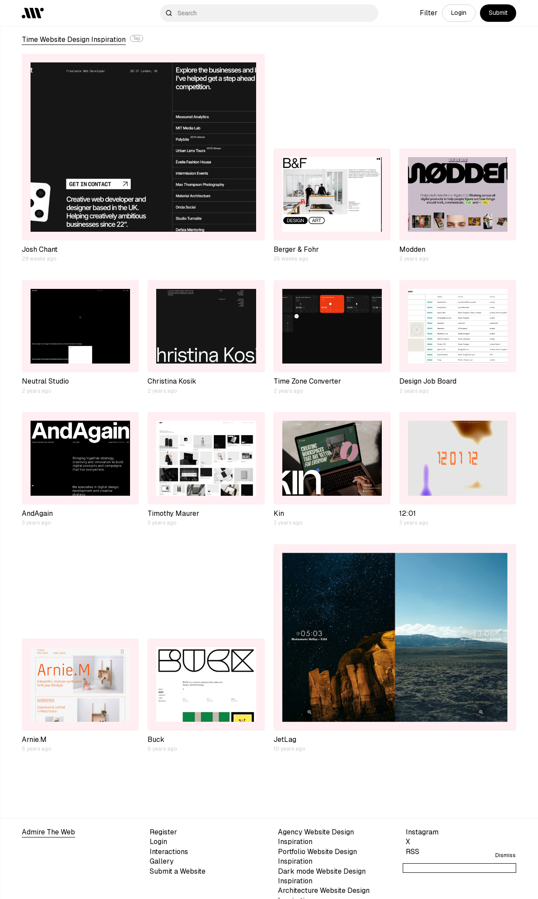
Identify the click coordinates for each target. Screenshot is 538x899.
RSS (412, 851)
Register (163, 832)
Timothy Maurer (173, 513)
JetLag (285, 739)
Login (458, 13)
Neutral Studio (45, 381)
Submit (498, 13)
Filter (429, 12)
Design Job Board (427, 381)
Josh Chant (40, 249)
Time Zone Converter (307, 381)
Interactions (169, 851)
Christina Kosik (171, 381)
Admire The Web (48, 832)
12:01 (407, 513)
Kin (279, 513)
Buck (155, 739)
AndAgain (37, 513)
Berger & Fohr (296, 249)
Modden (412, 249)
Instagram (422, 832)
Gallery (162, 861)
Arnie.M (34, 739)
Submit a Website (178, 871)
